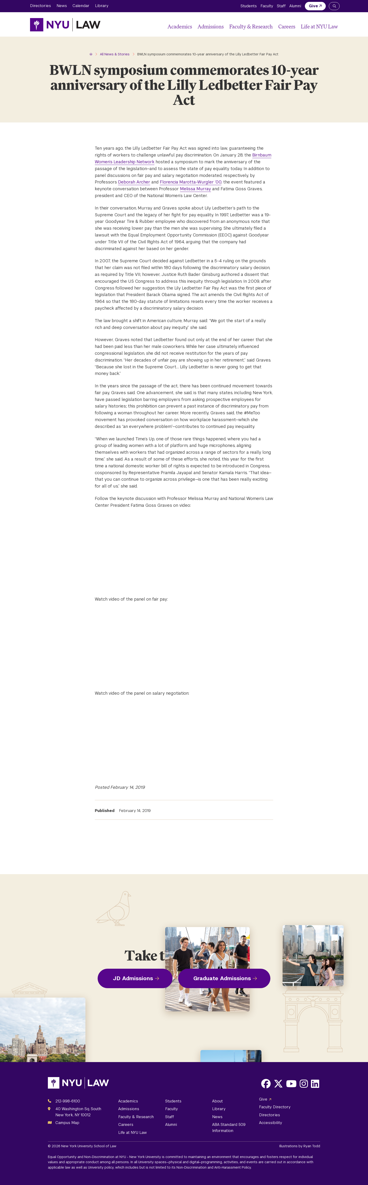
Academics (180, 26)
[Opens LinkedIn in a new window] (315, 1083)
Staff (281, 6)
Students (249, 6)
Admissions (211, 26)
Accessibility (270, 1122)
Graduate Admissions (222, 978)
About (217, 1101)
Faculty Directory (275, 1107)
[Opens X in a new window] (278, 1083)
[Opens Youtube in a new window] (291, 1083)
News (62, 5)
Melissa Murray (195, 188)
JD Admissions (133, 978)
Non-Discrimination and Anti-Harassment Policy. (214, 1167)
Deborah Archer (134, 182)
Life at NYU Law (319, 26)
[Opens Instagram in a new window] (304, 1083)
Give (313, 6)
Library (101, 5)
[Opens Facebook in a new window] (266, 1083)
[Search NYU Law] (334, 6)
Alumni (295, 6)
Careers (286, 26)
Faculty (267, 6)
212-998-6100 (67, 1101)
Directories (40, 5)
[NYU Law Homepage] (65, 24)
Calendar (81, 5)
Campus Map (67, 1122)
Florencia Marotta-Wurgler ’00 (190, 182)
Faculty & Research (251, 26)
